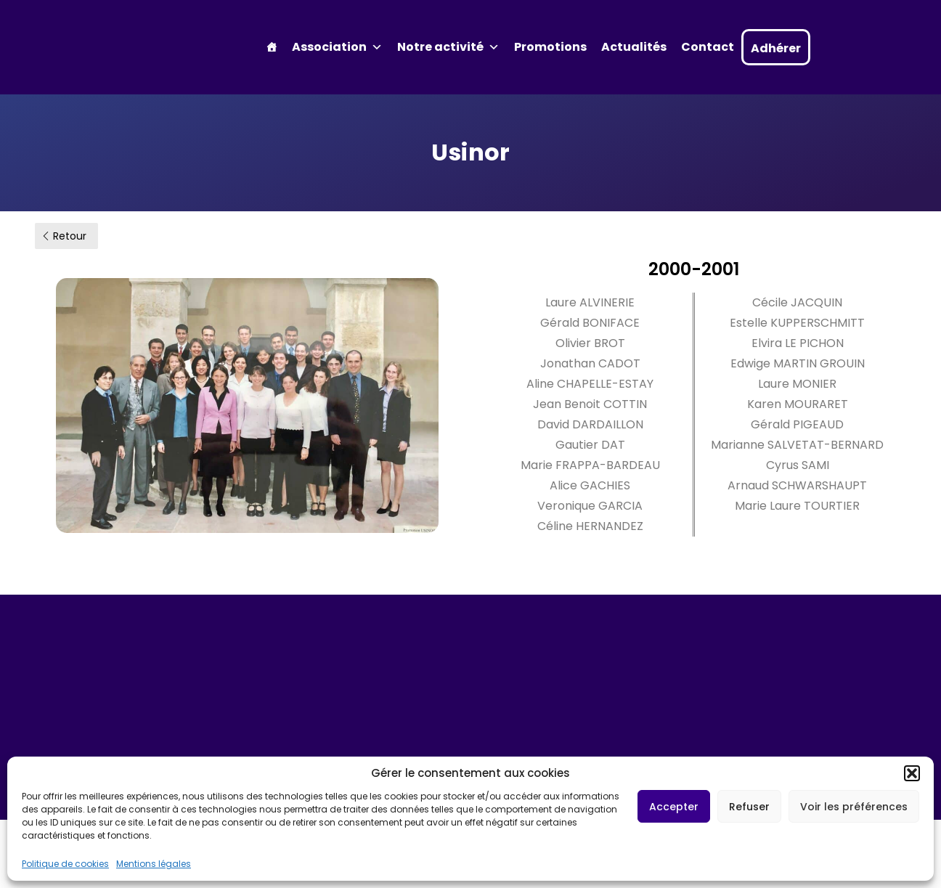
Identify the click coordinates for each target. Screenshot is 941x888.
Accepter (673, 806)
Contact (707, 46)
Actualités (634, 46)
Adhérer (776, 48)
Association (337, 47)
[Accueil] (271, 47)
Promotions (550, 46)
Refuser (749, 806)
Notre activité (448, 47)
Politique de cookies (65, 864)
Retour (63, 236)
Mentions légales (153, 864)
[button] (912, 773)
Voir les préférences (854, 806)
